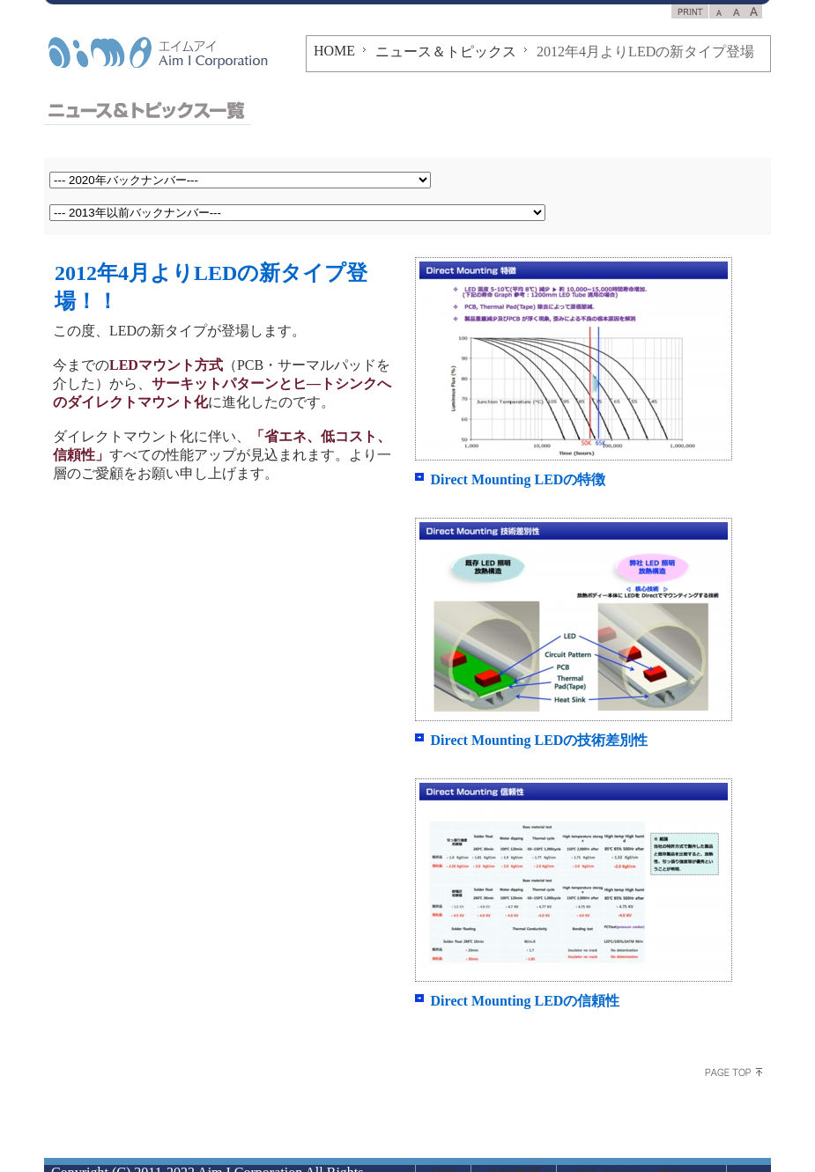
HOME (334, 50)
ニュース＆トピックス (445, 51)
